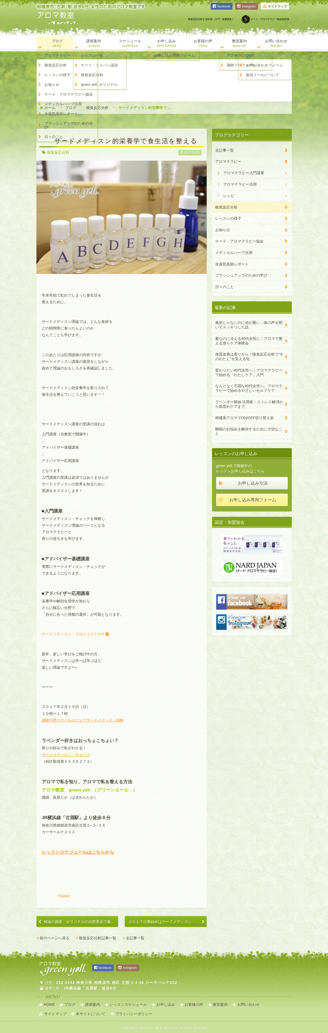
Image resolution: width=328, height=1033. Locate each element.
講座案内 (92, 1004)
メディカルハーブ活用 (233, 253)
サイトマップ (277, 6)
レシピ (228, 196)
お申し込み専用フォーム (252, 500)
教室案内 (220, 1004)
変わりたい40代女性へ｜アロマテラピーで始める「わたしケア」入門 (249, 372)
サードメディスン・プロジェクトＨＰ (73, 634)
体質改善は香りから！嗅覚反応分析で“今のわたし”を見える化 (249, 356)
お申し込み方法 (253, 483)
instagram (249, 6)
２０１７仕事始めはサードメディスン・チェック (167, 921)
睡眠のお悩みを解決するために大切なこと (248, 431)
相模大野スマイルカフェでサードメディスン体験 (83, 720)
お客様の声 (194, 1004)
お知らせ (222, 230)
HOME (49, 1004)
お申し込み (165, 1004)
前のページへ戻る (54, 938)
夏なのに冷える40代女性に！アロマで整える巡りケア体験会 (249, 340)
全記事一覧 (135, 938)
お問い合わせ (248, 1004)
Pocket (64, 896)
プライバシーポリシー (133, 1014)
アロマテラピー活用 (240, 184)
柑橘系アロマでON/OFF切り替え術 (244, 418)
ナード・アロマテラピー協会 (239, 241)
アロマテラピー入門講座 (243, 173)
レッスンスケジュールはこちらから (78, 852)
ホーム (50, 108)
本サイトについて (91, 1014)
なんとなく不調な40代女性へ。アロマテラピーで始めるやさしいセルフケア (249, 388)
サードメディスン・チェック (66, 755)
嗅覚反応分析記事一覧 (97, 938)
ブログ (70, 108)
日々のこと (224, 287)
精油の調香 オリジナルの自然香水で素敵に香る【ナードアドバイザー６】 (81, 921)
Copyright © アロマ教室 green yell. (164, 1028)
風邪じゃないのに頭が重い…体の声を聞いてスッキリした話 (248, 324)
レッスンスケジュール (128, 1004)
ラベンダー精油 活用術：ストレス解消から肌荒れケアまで (249, 404)
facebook (223, 6)
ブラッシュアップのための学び (241, 275)
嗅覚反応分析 (97, 108)
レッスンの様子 (228, 218)
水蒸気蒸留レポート (232, 264)
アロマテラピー (228, 161)
